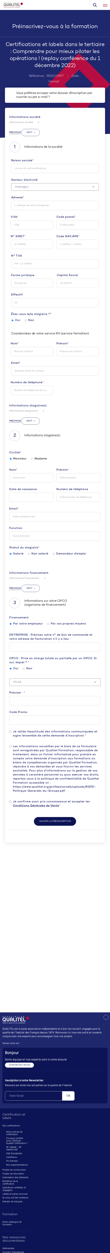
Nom (15, 344)
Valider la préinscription (55, 821)
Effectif (17, 294)
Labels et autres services (15, 1194)
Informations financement (28, 573)
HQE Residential (14, 1154)
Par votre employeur (26, 624)
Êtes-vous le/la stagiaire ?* (31, 314)
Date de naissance (23, 489)
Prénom (62, 344)
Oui (15, 320)
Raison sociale (22, 161)
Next (29, 132)
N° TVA (16, 256)
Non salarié (38, 554)
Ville (14, 217)
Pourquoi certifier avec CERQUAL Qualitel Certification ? (17, 1141)
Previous (15, 132)
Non (29, 320)
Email (15, 363)
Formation (10, 1214)
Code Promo (18, 712)
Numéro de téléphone (27, 383)
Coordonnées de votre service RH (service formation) (50, 333)
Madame (39, 459)
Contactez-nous (19, 1065)
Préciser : (17, 693)
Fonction (15, 528)
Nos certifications (11, 1126)
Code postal (66, 217)
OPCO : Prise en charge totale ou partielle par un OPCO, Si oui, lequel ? (53, 660)
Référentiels (8, 1248)
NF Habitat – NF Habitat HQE (14, 1148)
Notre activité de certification (14, 1133)
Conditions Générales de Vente (36, 805)
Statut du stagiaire (24, 548)
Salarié (17, 554)
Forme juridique (22, 275)
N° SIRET (18, 237)
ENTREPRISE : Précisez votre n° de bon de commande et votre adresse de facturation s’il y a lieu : (50, 637)
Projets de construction (14, 1170)
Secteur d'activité (24, 180)
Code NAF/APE (68, 237)
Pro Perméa (12, 1161)
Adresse (17, 198)
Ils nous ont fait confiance (15, 1198)
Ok (68, 1096)
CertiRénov (11, 1157)
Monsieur (18, 459)
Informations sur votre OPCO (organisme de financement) (38, 603)
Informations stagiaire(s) (28, 405)
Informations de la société (35, 147)
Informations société (24, 117)
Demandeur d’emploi (69, 554)
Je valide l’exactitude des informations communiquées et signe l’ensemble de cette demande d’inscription (55, 733)
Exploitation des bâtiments (15, 1177)
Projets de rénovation (13, 1174)
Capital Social (67, 275)
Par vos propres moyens (66, 624)
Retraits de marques (12, 1202)
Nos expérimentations (17, 1165)
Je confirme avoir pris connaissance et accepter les (51, 804)
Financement (19, 617)
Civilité (15, 453)
